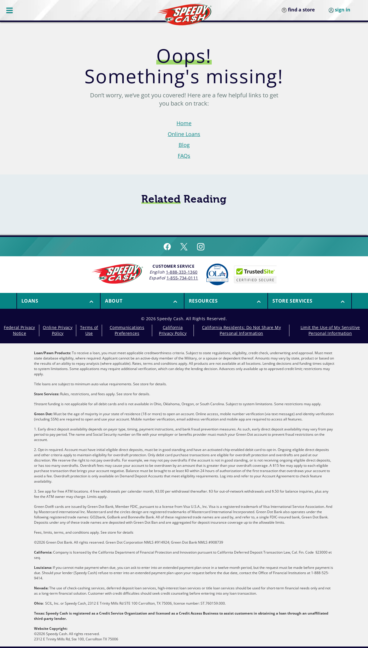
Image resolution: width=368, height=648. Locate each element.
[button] (58, 300)
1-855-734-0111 (182, 278)
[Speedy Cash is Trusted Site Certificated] (255, 274)
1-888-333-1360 (182, 272)
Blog (184, 144)
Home (184, 123)
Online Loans (184, 134)
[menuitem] (58, 301)
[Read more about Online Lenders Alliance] (217, 274)
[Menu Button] (10, 10)
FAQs (184, 155)
